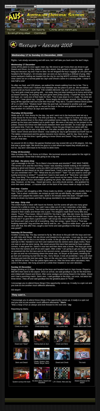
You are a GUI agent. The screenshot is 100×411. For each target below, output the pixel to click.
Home (11, 29)
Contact (39, 33)
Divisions (38, 29)
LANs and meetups (63, 29)
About (23, 29)
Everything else (18, 33)
